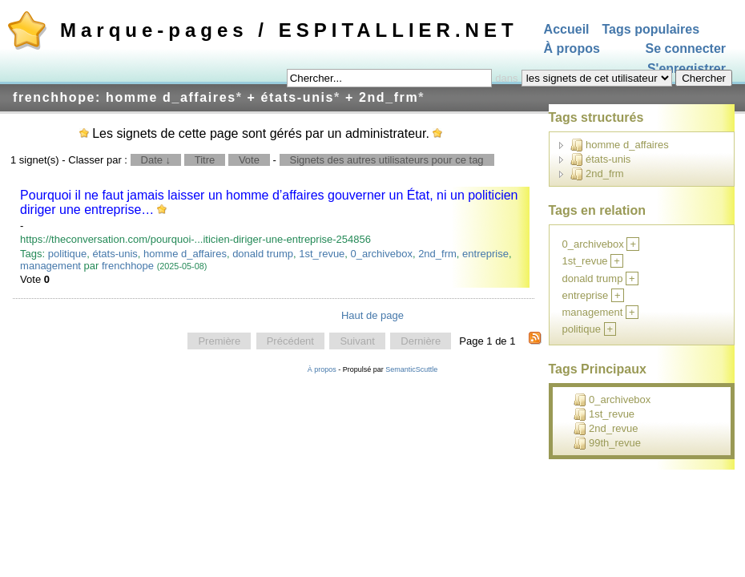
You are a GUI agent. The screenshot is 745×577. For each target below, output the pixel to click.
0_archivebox (382, 254)
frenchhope (128, 266)
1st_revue (321, 254)
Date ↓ (156, 160)
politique (67, 254)
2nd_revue (606, 428)
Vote (249, 160)
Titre (205, 160)
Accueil (567, 29)
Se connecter (686, 49)
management (50, 266)
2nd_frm (437, 254)
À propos (572, 49)
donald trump (262, 254)
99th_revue (607, 443)
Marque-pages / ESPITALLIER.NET (289, 30)
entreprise (485, 254)
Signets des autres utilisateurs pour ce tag (387, 160)
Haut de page (372, 315)
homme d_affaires (185, 254)
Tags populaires (651, 29)
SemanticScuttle (411, 369)
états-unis (114, 254)
